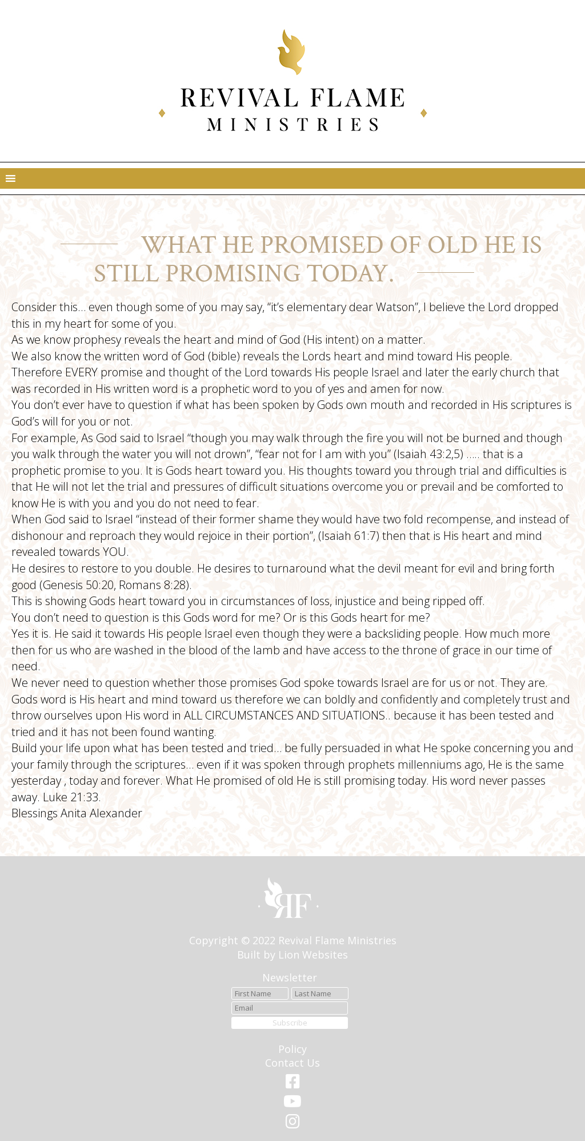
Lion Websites (313, 954)
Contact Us (292, 1063)
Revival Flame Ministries (337, 940)
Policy (292, 1049)
